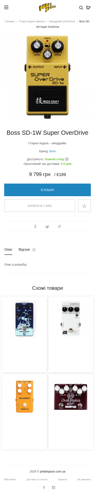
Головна (10, 21)
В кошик (47, 190)
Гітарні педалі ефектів (32, 21)
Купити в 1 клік (40, 206)
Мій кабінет (10, 479)
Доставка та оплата (37, 479)
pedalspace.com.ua (52, 471)
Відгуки (27, 250)
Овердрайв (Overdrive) (62, 21)
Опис (8, 249)
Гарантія (62, 479)
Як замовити (84, 479)
